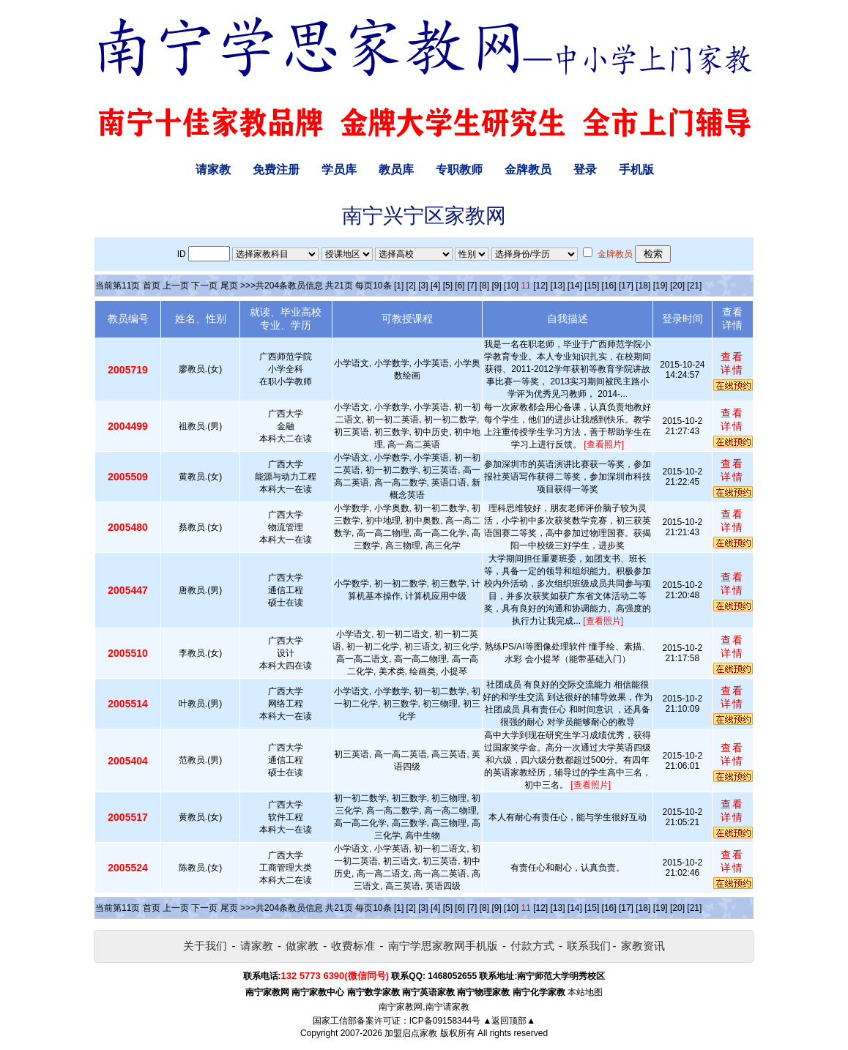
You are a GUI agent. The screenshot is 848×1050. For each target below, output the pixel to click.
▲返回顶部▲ (509, 1021)
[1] (398, 285)
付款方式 (532, 945)
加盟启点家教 (410, 1033)
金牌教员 (528, 169)
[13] (557, 285)
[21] (694, 285)
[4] (435, 285)
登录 (585, 169)
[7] (472, 285)
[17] (626, 285)
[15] (591, 285)
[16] (609, 285)
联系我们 (589, 945)
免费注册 (276, 169)
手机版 (636, 169)
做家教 (302, 945)
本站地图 (585, 992)
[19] (660, 285)
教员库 (396, 169)
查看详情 (732, 363)
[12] (540, 285)
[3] (423, 285)
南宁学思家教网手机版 (443, 945)
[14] (575, 285)
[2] (411, 285)
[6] (459, 285)
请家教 (213, 169)
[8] (484, 285)
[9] (496, 285)
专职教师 (459, 169)
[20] (677, 285)
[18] (643, 285)
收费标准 (353, 945)
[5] (448, 285)
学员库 (339, 169)
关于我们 (205, 945)
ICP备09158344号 (444, 1021)
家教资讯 (643, 945)
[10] (511, 285)
